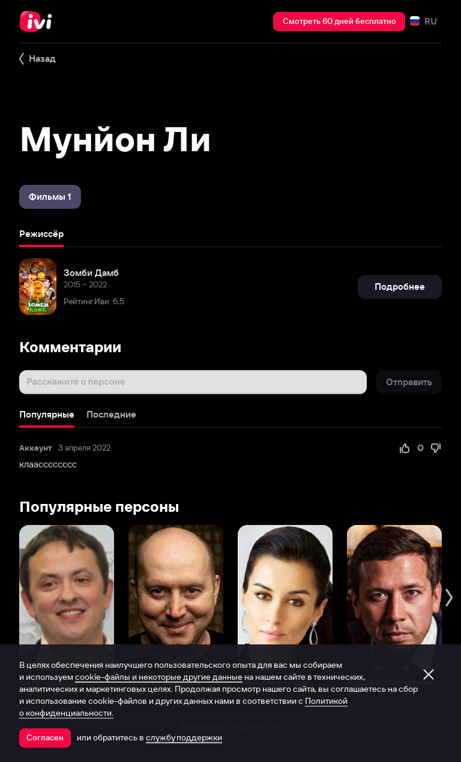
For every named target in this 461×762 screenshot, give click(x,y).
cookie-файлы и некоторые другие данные (159, 677)
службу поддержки (184, 737)
